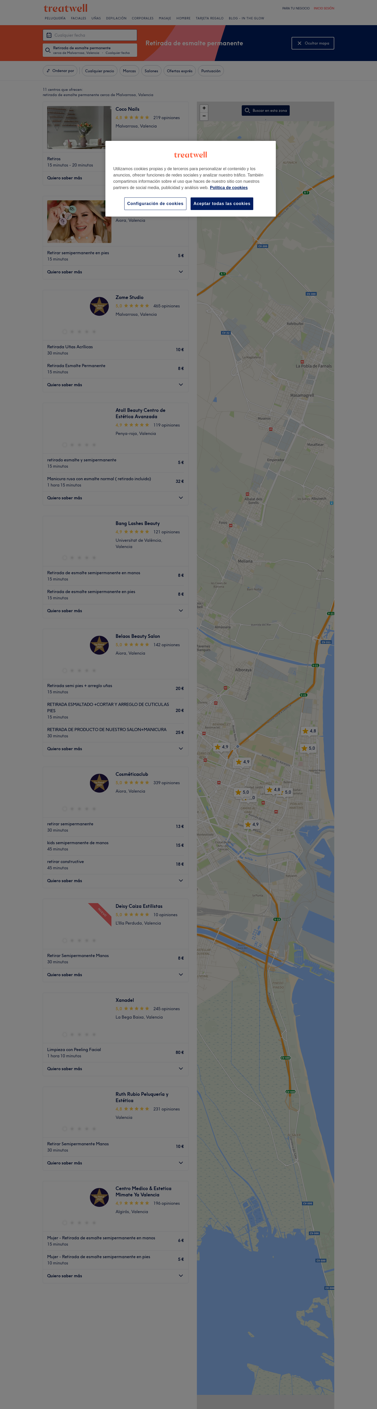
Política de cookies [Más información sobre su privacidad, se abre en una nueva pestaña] (229, 187)
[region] (190, 179)
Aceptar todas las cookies (221, 203)
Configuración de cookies (155, 203)
